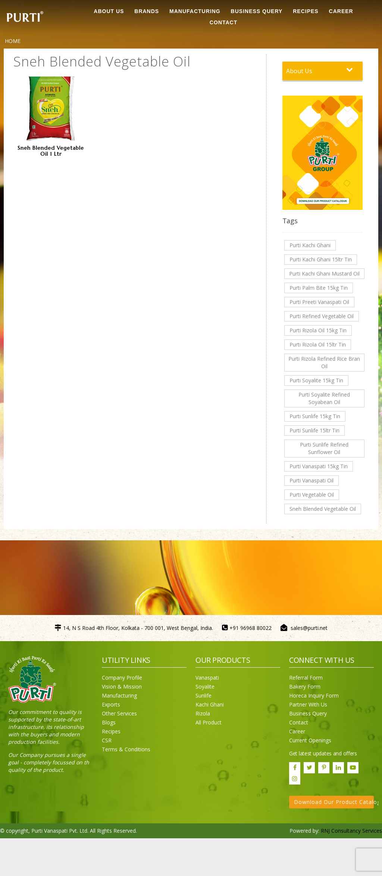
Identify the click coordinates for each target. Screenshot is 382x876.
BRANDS (146, 11)
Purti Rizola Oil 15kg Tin (318, 330)
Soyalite (205, 686)
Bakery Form (304, 686)
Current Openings (310, 740)
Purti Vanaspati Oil (311, 480)
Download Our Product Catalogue (334, 801)
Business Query (257, 11)
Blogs (109, 722)
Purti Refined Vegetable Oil (321, 316)
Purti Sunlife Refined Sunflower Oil (324, 448)
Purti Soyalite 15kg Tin (316, 380)
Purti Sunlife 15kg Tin (314, 416)
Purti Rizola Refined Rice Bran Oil (324, 362)
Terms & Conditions (126, 749)
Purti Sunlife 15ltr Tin (314, 430)
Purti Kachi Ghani (310, 245)
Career (297, 731)
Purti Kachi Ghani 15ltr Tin (320, 259)
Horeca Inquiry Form (314, 695)
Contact (298, 722)
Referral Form (306, 677)
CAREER (341, 11)
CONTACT (223, 22)
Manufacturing (119, 695)
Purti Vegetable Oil (311, 494)
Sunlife (203, 695)
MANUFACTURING (194, 11)
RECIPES (305, 11)
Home (13, 40)
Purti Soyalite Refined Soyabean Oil (324, 398)
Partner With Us (308, 704)
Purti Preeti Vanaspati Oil (319, 301)
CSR (107, 740)
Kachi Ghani (209, 704)
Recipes (111, 731)
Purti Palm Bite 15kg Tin (318, 287)
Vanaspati (207, 677)
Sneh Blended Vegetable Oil (322, 508)
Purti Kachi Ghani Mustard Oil (324, 273)
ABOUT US (109, 11)
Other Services (119, 713)
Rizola (202, 713)
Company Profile (122, 677)
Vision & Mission (122, 686)
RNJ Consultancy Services (351, 830)
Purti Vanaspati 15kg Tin (318, 466)
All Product (208, 722)
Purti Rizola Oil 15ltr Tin (317, 344)
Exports (111, 704)
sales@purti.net (309, 627)
